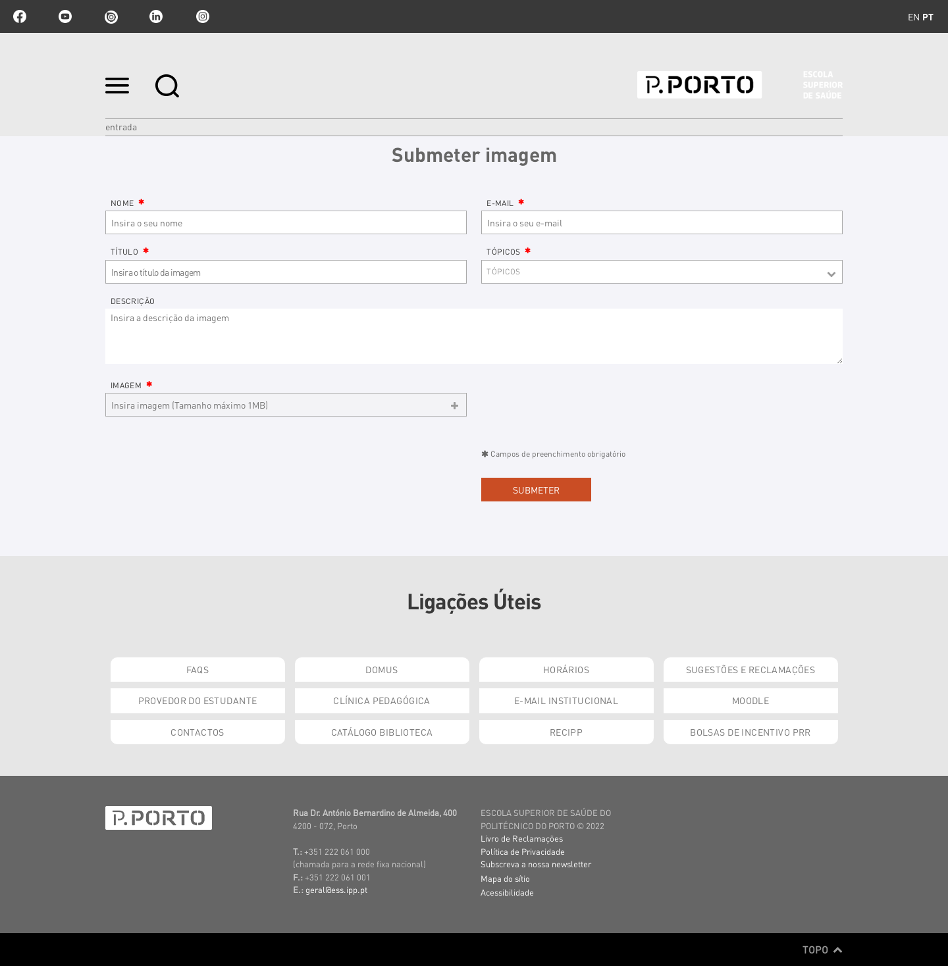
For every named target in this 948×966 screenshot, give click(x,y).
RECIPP (566, 732)
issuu (110, 16)
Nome (128, 203)
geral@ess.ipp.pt (336, 889)
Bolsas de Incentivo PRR (750, 732)
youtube (65, 16)
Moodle (751, 700)
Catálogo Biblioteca (382, 732)
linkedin (156, 16)
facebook (19, 16)
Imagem (131, 385)
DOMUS (381, 669)
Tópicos (509, 252)
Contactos (197, 732)
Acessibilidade (507, 892)
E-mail (505, 203)
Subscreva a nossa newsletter (536, 863)
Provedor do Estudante (197, 700)
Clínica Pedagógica (382, 700)
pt (928, 16)
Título (130, 252)
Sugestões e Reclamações (751, 669)
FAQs (197, 669)
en (914, 16)
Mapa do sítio (505, 878)
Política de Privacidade (523, 851)
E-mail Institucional (566, 700)
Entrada (121, 126)
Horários (566, 669)
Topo (823, 949)
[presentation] (205, 475)
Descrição (133, 301)
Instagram (201, 16)
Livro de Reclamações (522, 838)
